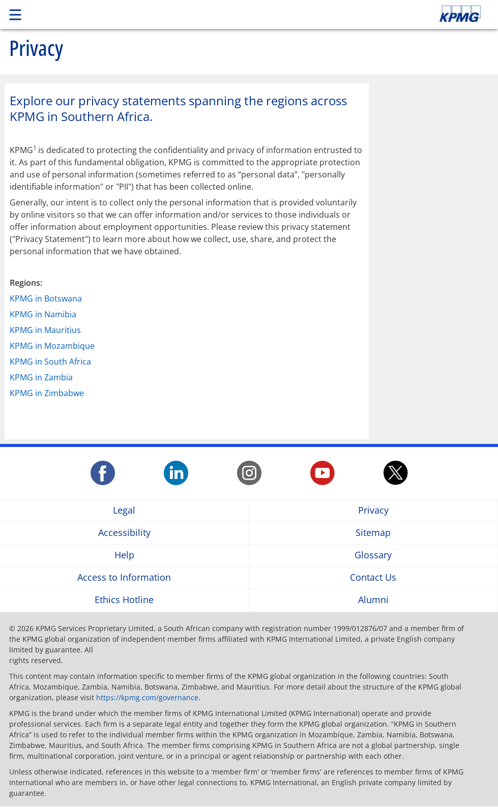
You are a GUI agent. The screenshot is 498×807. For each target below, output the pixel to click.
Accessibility (124, 533)
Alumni (373, 600)
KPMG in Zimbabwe (47, 393)
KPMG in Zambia (41, 377)
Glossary (373, 555)
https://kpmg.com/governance (147, 697)
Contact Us (373, 578)
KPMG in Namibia (43, 314)
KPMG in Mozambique (52, 345)
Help (124, 555)
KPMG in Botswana (46, 298)
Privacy (373, 511)
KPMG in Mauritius (45, 330)
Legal (124, 511)
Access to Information (124, 578)
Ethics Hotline (124, 600)
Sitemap (373, 533)
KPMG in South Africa (50, 361)
